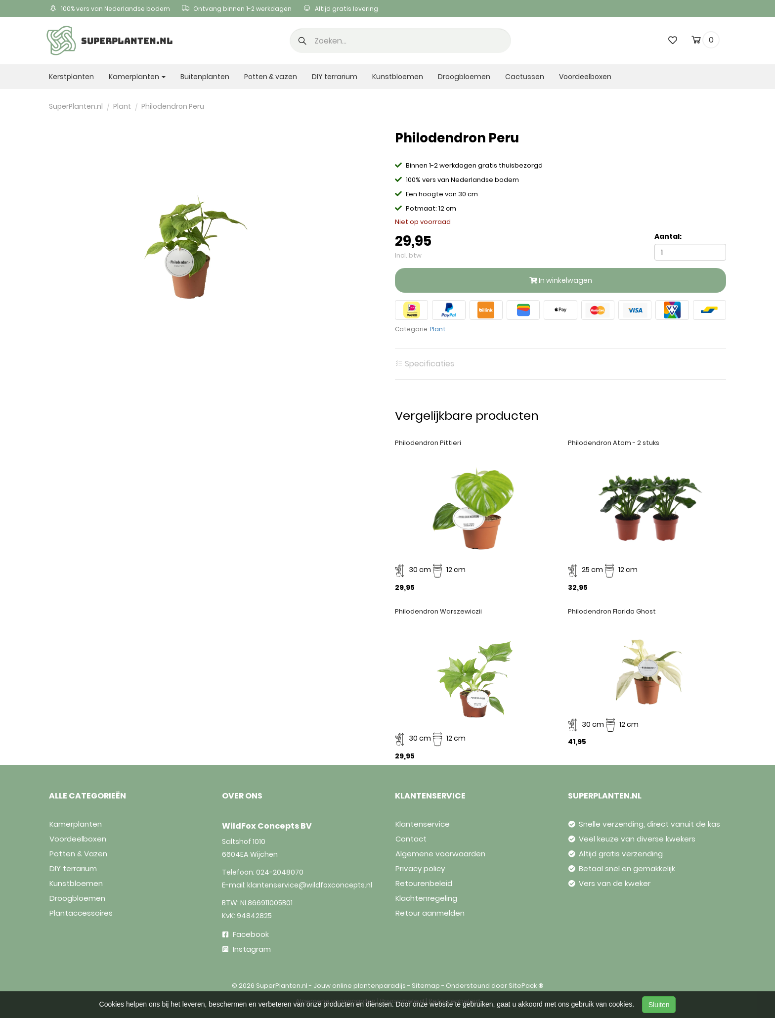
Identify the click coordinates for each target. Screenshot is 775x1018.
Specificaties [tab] (424, 363)
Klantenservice (422, 824)
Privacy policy (420, 868)
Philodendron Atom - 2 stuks (613, 442)
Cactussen (524, 77)
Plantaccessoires (81, 913)
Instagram (246, 949)
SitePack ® (526, 985)
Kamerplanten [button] (137, 77)
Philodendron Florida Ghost (612, 611)
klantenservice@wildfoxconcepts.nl (309, 885)
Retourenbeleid (423, 883)
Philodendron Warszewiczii (438, 611)
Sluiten (659, 1005)
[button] (302, 41)
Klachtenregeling (426, 898)
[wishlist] (672, 39)
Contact (411, 839)
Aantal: (668, 236)
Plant (438, 329)
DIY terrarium (334, 77)
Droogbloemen (464, 77)
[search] (400, 40)
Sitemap (426, 985)
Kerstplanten (71, 77)
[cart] (696, 41)
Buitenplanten (204, 77)
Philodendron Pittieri (428, 442)
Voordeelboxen (585, 77)
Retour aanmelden (430, 913)
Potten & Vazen (78, 853)
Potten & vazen (270, 77)
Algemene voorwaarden (440, 853)
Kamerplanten (75, 824)
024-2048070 (279, 872)
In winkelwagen (560, 280)
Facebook (245, 934)
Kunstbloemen (397, 77)
